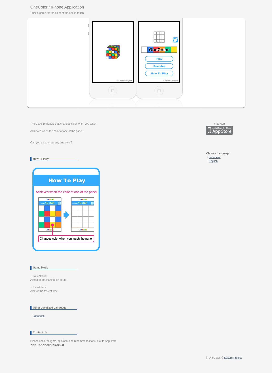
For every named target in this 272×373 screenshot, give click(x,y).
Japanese (39, 316)
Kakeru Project (233, 357)
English (213, 161)
